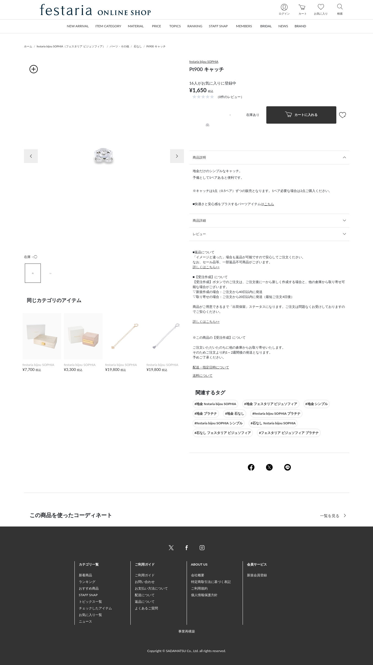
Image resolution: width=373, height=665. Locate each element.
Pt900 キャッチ (156, 46)
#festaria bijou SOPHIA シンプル (219, 423)
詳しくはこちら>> (206, 267)
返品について (145, 601)
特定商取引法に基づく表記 (211, 582)
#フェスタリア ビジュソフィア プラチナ (289, 433)
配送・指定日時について (211, 367)
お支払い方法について (151, 588)
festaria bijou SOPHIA (204, 61)
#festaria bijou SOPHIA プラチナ (276, 413)
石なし (138, 46)
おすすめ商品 (89, 588)
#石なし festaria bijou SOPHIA (273, 423)
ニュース (85, 621)
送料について (203, 375)
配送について (145, 595)
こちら (269, 204)
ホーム (28, 46)
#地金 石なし (234, 413)
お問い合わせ (145, 582)
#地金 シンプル (316, 404)
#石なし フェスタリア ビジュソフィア (223, 433)
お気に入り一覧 (90, 615)
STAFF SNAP (88, 595)
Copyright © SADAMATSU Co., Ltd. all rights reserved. (186, 651)
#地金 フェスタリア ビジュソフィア (270, 404)
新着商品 (85, 575)
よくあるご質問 (146, 608)
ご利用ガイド (145, 575)
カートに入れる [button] (301, 115)
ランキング (87, 582)
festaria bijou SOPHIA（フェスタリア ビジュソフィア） (71, 46)
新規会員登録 (257, 575)
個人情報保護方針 (204, 595)
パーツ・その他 (119, 46)
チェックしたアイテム (95, 608)
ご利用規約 (199, 588)
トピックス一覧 (90, 601)
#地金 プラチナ (206, 413)
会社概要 (197, 575)
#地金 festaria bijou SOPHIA (215, 404)
